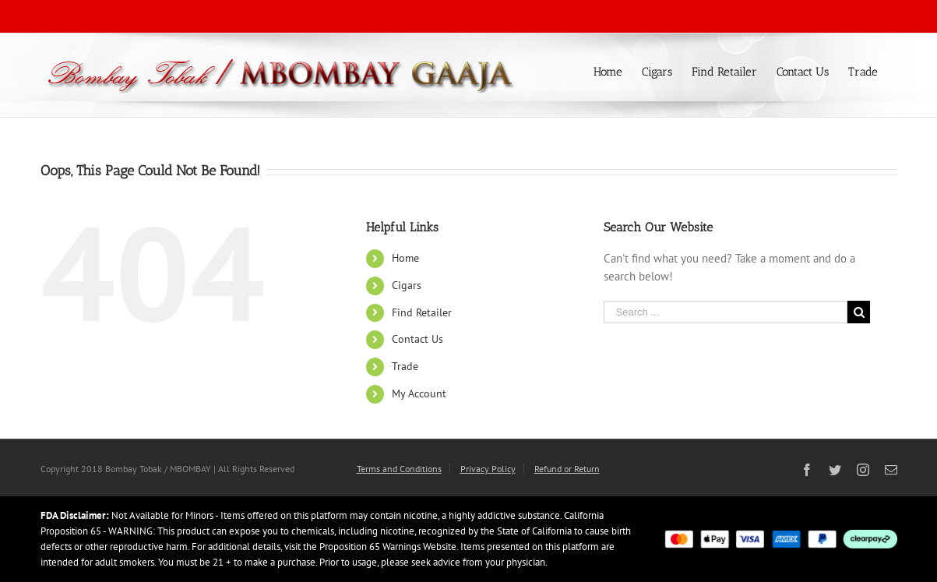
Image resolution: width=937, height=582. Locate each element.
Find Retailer (422, 312)
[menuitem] (618, 71)
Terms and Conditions (399, 468)
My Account (419, 393)
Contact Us (417, 339)
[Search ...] (726, 312)
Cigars (406, 285)
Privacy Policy (488, 468)
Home (405, 258)
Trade (405, 366)
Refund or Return (567, 468)
